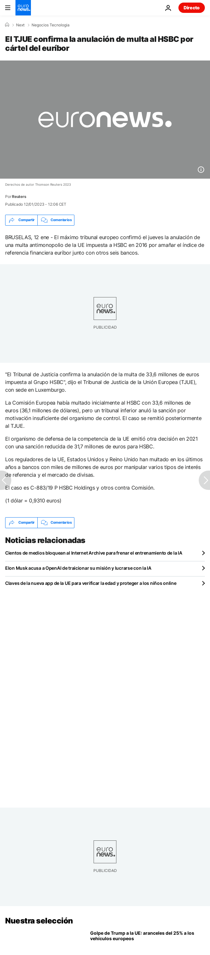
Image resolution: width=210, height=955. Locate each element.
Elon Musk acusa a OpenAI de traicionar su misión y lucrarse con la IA (78, 568)
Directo (192, 7)
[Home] (7, 25)
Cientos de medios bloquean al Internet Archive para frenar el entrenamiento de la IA (93, 553)
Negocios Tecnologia (51, 25)
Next (20, 25)
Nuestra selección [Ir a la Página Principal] (39, 920)
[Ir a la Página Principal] (23, 7)
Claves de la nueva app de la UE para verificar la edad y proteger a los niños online (90, 583)
